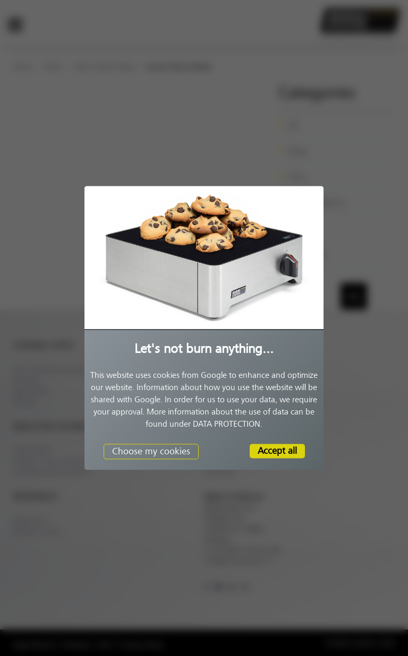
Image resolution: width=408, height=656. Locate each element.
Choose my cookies (151, 451)
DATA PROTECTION (226, 424)
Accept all (277, 450)
